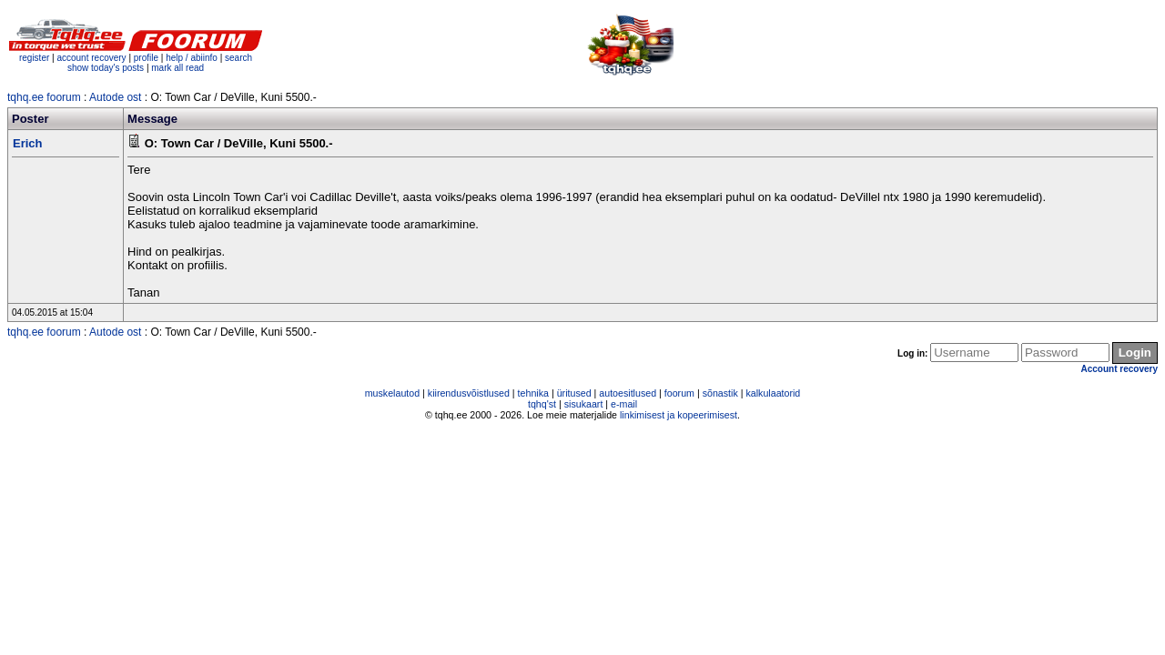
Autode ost (115, 97)
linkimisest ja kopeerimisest (678, 414)
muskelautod (392, 393)
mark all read (177, 68)
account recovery (92, 58)
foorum (679, 393)
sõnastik (720, 393)
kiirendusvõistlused (469, 393)
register (34, 58)
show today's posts (105, 68)
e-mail (624, 403)
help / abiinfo (192, 58)
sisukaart (583, 403)
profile (146, 58)
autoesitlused (627, 393)
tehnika (533, 393)
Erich (28, 143)
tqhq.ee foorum (44, 97)
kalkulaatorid (772, 393)
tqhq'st (542, 403)
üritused (574, 393)
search (238, 58)
